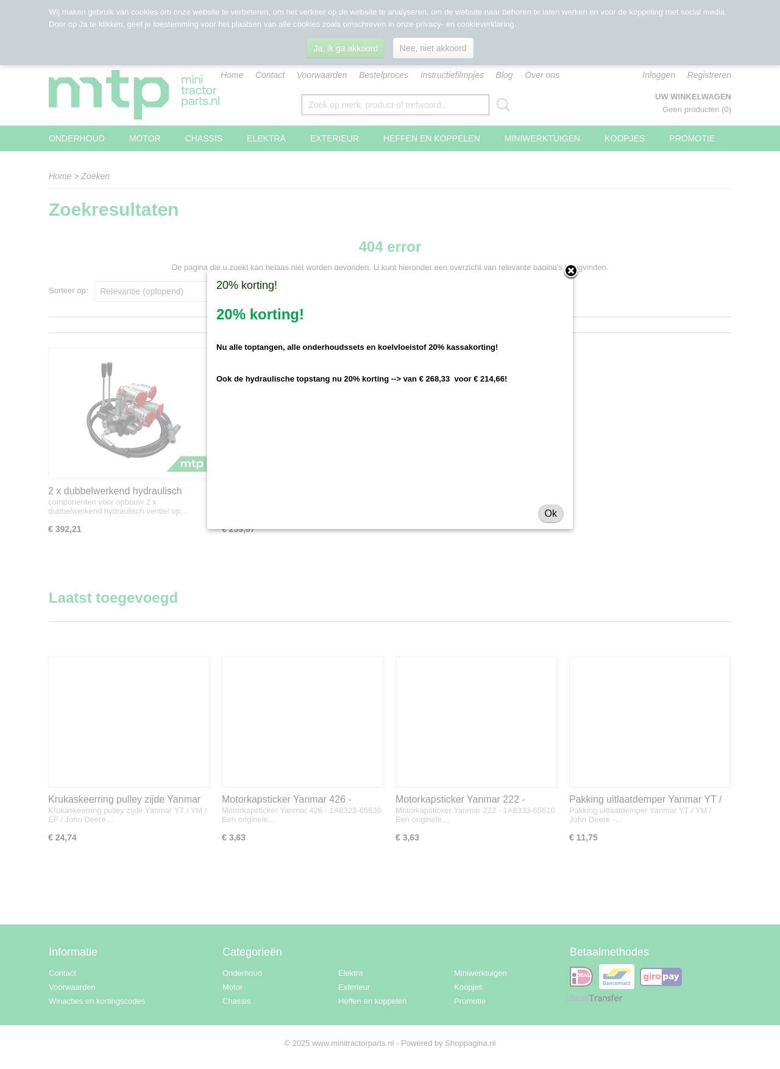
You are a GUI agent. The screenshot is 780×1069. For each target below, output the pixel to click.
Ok (551, 513)
